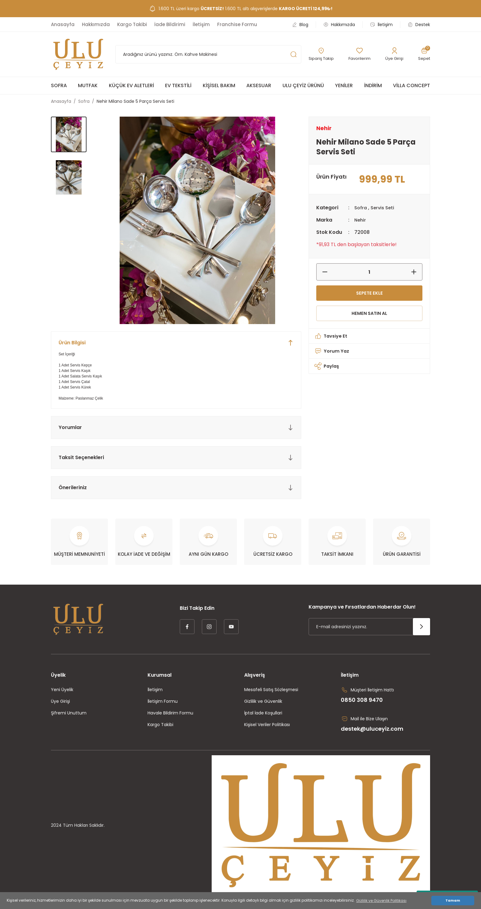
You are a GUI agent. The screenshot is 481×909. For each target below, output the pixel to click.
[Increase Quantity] (416, 271)
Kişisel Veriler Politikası (267, 724)
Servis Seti (384, 207)
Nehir (360, 219)
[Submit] (421, 626)
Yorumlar (70, 427)
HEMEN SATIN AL (369, 315)
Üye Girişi (60, 701)
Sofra (361, 207)
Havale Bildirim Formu (170, 713)
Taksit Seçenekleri (81, 457)
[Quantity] (369, 271)
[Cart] (424, 54)
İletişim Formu (163, 701)
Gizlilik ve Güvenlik (263, 701)
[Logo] (78, 54)
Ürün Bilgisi (72, 342)
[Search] (208, 54)
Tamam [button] (452, 900)
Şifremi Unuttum (69, 713)
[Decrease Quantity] (321, 271)
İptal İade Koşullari (263, 713)
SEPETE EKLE (369, 293)
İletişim (155, 690)
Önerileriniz (73, 487)
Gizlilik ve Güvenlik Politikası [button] (381, 900)
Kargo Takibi (160, 724)
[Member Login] (394, 54)
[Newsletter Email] (369, 626)
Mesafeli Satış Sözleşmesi (271, 690)
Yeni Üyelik (62, 690)
